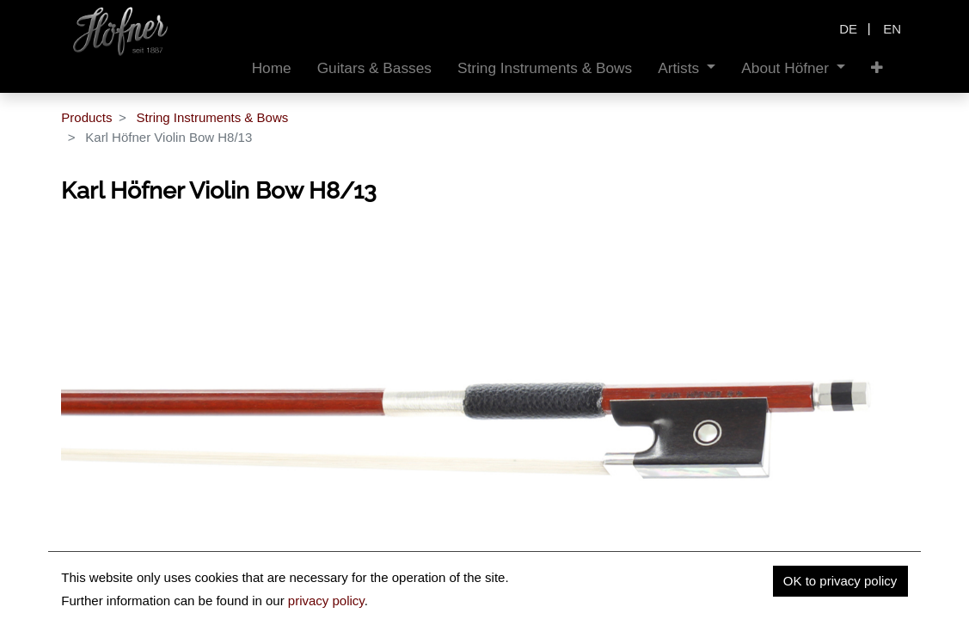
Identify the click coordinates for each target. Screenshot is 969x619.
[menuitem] (271, 68)
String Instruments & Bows (212, 117)
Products (86, 117)
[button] (877, 68)
